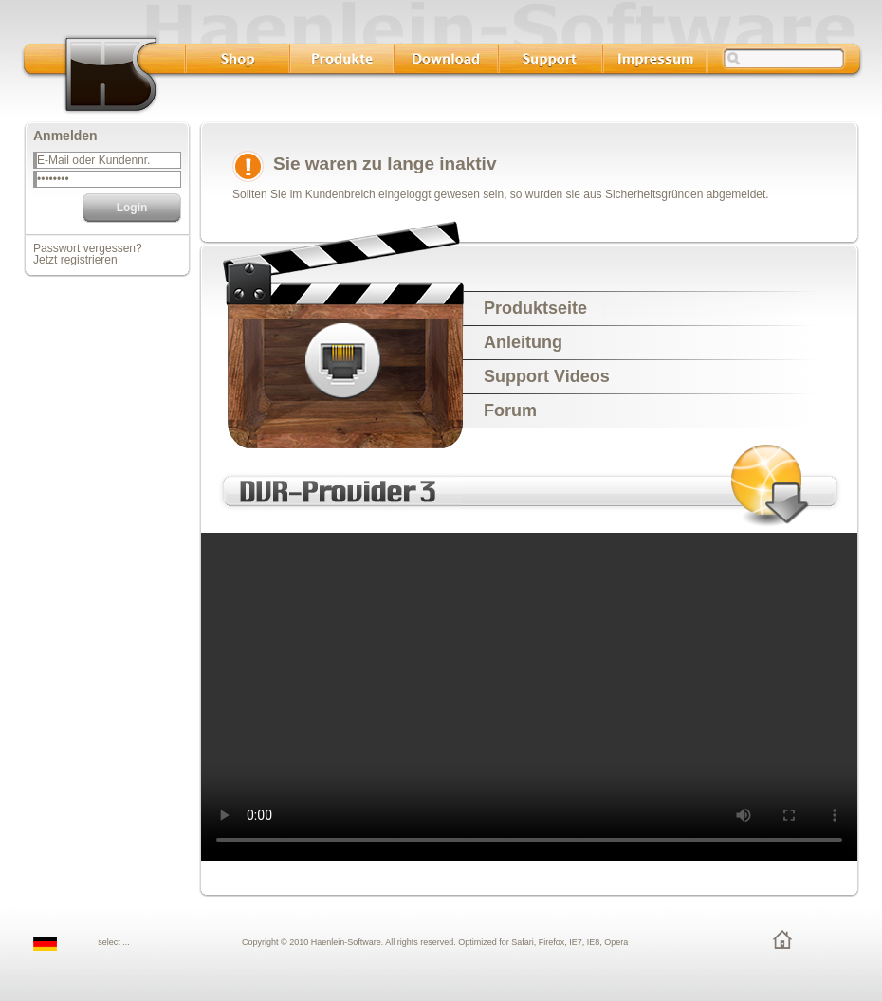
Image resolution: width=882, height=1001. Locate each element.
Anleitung (523, 342)
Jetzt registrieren (75, 259)
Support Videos (547, 376)
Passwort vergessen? (87, 248)
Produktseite (535, 308)
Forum (510, 410)
